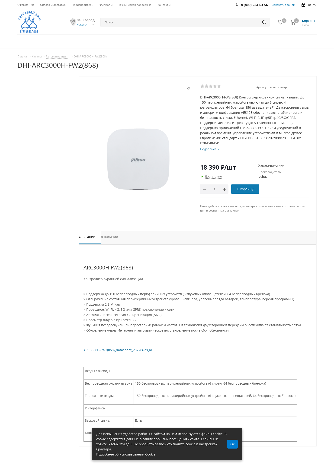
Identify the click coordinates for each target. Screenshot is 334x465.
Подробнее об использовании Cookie (125, 454)
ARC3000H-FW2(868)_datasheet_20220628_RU (119, 350)
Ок (232, 444)
